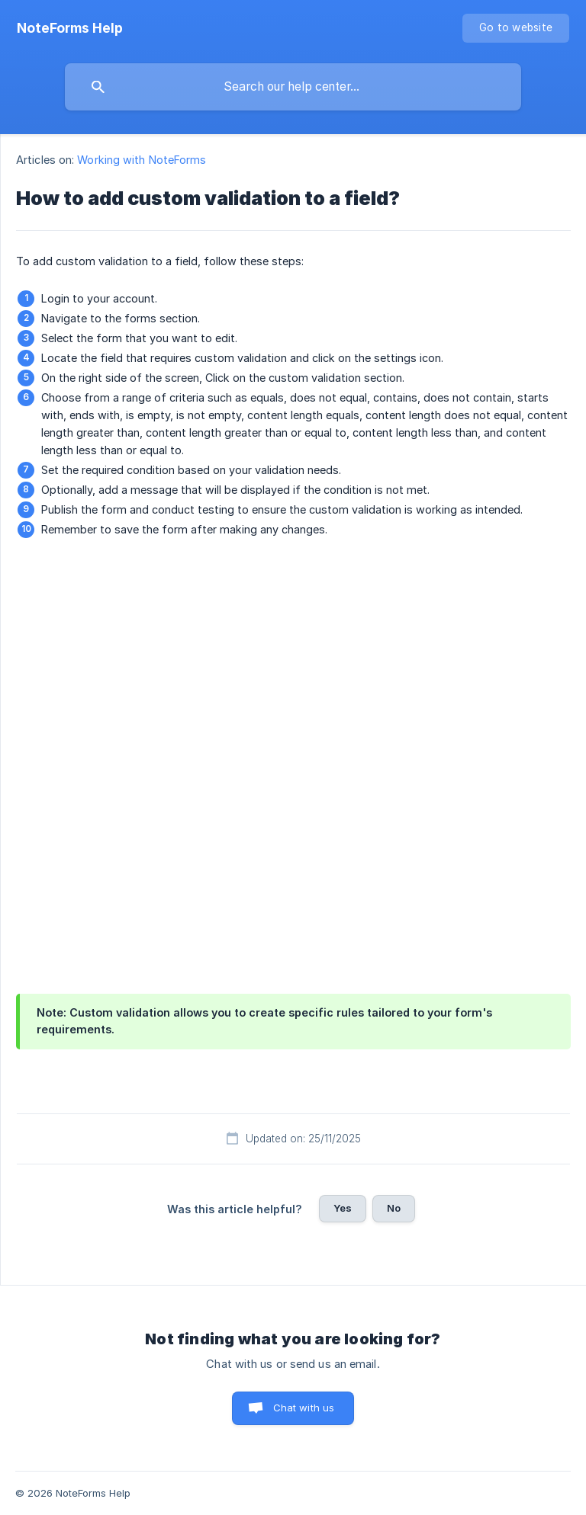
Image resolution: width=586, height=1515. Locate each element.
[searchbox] (293, 87)
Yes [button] (342, 1208)
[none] (70, 28)
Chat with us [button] (304, 1407)
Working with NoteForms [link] (141, 159)
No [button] (394, 1208)
